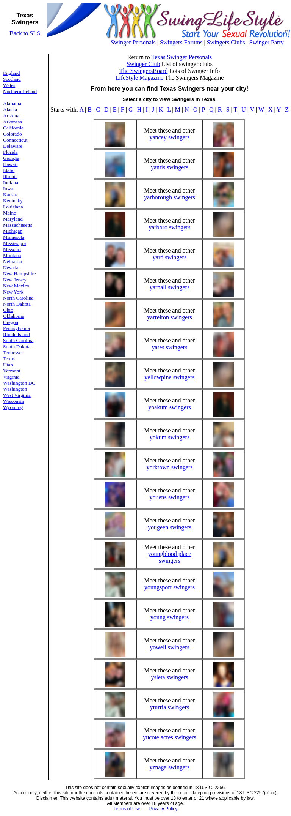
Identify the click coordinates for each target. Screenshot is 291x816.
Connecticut (15, 140)
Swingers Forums (181, 42)
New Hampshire (19, 273)
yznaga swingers (169, 767)
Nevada (11, 267)
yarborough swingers (169, 197)
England (11, 73)
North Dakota (17, 304)
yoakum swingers (169, 407)
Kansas (10, 194)
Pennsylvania (16, 328)
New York (13, 292)
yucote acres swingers (169, 737)
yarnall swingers (169, 287)
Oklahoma (13, 316)
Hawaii (10, 164)
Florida (10, 152)
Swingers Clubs (226, 42)
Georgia (11, 158)
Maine (9, 213)
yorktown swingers (169, 467)
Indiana (10, 182)
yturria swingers (169, 707)
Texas (9, 358)
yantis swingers (169, 167)
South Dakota (17, 346)
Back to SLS (24, 33)
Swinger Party (266, 42)
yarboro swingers (170, 227)
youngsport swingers (169, 587)
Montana (12, 255)
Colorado (12, 134)
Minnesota (13, 237)
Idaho (8, 170)
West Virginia (17, 395)
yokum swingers (169, 437)
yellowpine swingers (169, 377)
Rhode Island (16, 334)
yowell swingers (169, 647)
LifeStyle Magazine (140, 77)
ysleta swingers (169, 677)
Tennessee (13, 352)
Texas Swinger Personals (181, 57)
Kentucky (13, 201)
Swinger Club (143, 64)
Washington (15, 389)
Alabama (12, 103)
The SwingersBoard (143, 71)
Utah (8, 365)
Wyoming (13, 407)
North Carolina (18, 298)
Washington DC (19, 383)
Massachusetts (17, 225)
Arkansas (12, 122)
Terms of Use (127, 808)
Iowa (8, 188)
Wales (9, 85)
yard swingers (169, 257)
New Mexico (16, 286)
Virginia (11, 377)
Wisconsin (13, 401)
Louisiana (13, 207)
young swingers (169, 617)
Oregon (10, 322)
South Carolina (18, 340)
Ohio (8, 310)
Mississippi (14, 243)
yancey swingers (169, 137)
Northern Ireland (20, 91)
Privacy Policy (163, 808)
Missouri (12, 249)
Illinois (10, 176)
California (13, 128)
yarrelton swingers (169, 317)
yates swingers (170, 347)
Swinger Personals (133, 42)
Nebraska (12, 261)
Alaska (10, 109)
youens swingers (169, 497)
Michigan (12, 231)
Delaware (12, 146)
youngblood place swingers (169, 557)
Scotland (12, 79)
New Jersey (15, 280)
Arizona (11, 115)
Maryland (13, 219)
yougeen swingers (169, 527)
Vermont (11, 371)
